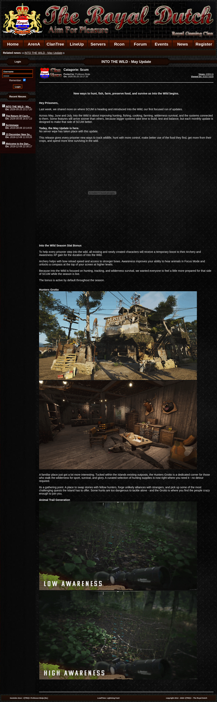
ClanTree (55, 44)
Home (13, 44)
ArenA (34, 44)
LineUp (77, 44)
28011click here (202, 75)
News (182, 44)
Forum (140, 44)
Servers (98, 44)
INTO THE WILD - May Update (43, 52)
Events (161, 44)
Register (203, 44)
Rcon (119, 44)
